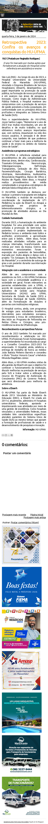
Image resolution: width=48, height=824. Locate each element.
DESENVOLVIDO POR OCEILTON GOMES (16, 822)
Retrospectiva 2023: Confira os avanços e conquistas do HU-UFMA (24, 47)
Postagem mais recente (14, 514)
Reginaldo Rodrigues (29, 58)
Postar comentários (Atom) (25, 522)
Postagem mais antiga (35, 517)
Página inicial (36, 514)
